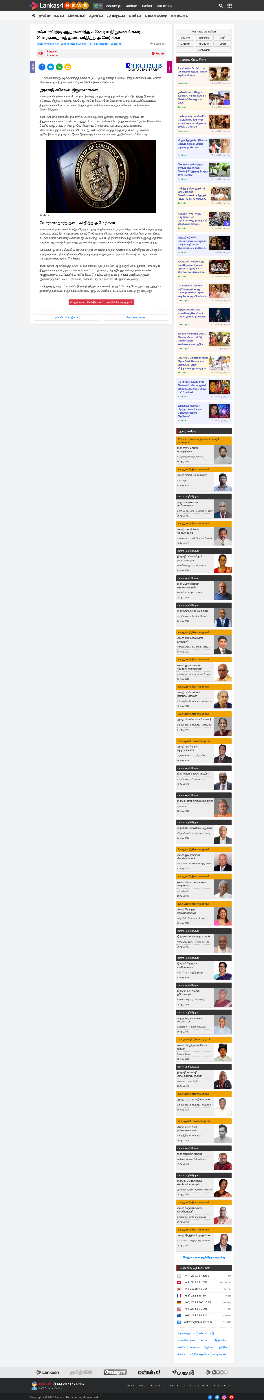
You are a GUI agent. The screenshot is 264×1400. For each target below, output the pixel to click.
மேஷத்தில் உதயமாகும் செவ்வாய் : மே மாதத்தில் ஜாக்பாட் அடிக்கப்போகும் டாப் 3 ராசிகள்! (192, 387)
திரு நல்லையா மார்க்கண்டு (193, 936)
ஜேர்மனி (209, 1347)
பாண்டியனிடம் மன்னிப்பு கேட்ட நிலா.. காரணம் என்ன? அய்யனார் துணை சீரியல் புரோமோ (192, 121)
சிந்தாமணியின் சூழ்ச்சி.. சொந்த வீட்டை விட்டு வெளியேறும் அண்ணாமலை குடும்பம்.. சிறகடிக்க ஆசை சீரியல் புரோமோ (193, 339)
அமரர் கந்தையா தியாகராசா (193, 1099)
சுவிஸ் (181, 1347)
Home (130, 1386)
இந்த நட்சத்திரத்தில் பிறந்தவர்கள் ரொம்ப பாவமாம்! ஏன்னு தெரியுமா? (190, 411)
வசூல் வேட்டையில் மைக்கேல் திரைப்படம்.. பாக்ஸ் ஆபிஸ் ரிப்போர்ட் (192, 313)
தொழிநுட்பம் (117, 16)
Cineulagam (183, 83)
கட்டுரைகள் (220, 1354)
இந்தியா (45, 16)
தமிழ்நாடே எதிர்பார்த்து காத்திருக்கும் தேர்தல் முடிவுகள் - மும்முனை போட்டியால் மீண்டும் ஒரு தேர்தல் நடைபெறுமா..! (192, 267)
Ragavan (52, 51)
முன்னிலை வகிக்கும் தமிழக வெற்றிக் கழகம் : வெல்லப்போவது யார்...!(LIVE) (192, 97)
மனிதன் (131, 6)
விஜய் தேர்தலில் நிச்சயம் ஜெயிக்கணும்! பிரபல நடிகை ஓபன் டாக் (192, 144)
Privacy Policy (222, 1386)
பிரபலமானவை (136, 317)
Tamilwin (182, 107)
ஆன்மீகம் (97, 16)
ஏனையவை (181, 16)
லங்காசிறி (113, 6)
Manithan (182, 155)
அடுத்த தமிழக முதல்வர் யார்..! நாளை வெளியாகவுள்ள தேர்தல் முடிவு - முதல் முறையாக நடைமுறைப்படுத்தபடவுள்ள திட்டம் (194, 194)
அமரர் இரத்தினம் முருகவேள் (194, 1235)
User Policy (178, 1386)
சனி (222, 37)
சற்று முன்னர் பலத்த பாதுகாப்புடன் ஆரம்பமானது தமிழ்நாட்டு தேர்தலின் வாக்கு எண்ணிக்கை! (192, 219)
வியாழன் (204, 43)
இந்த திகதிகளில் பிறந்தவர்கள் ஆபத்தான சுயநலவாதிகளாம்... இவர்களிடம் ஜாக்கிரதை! (192, 243)
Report (158, 54)
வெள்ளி (185, 43)
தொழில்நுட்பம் (186, 1333)
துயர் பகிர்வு (187, 431)
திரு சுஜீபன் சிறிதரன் (189, 1153)
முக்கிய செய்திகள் (66, 317)
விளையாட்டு (77, 16)
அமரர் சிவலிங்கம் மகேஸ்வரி (194, 719)
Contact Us (158, 1386)
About (143, 1386)
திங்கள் (185, 37)
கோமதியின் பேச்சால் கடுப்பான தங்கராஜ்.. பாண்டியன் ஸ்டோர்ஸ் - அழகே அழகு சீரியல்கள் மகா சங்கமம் (192, 291)
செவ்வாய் (204, 49)
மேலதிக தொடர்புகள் (194, 1268)
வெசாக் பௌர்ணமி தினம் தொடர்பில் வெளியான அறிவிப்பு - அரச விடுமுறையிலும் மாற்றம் (193, 363)
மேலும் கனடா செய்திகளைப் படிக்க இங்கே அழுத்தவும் (101, 302)
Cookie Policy (199, 1386)
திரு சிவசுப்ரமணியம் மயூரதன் (194, 828)
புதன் (222, 43)
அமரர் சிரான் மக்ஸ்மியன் (192, 475)
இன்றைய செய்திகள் (204, 31)
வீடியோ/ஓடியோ (199, 1354)
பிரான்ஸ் (194, 1347)
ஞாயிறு (204, 37)
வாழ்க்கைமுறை (157, 16)
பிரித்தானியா (219, 1340)
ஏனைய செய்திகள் (192, 59)
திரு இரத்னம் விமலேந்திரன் (193, 773)
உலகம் (60, 16)
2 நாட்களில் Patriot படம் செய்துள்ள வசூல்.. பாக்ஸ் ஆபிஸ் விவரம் (192, 72)
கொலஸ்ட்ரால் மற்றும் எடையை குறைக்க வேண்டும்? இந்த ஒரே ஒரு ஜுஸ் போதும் (193, 169)
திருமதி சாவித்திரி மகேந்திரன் (195, 800)
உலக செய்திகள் (186, 1340)
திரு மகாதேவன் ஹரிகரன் (192, 610)
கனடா (54, 55)
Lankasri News (64, 1397)
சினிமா (147, 6)
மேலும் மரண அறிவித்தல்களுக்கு (204, 1257)
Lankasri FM (164, 6)
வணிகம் (136, 16)
